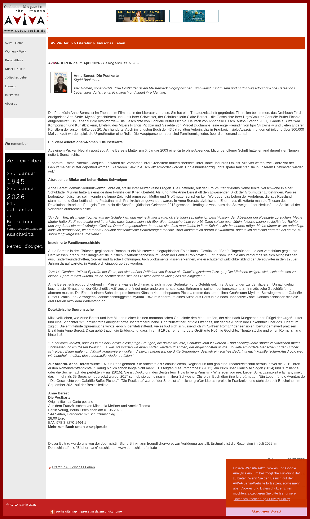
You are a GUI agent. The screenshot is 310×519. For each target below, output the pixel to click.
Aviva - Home (13, 43)
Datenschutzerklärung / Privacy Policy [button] (262, 499)
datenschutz (104, 511)
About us (10, 103)
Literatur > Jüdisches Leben (73, 467)
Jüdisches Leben (16, 77)
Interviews (11, 95)
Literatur (10, 86)
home (118, 511)
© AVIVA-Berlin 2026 (21, 504)
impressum (86, 511)
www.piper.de (96, 427)
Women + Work (15, 51)
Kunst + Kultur (14, 69)
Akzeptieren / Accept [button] (266, 511)
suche (60, 511)
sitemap (71, 511)
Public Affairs (13, 60)
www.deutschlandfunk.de (137, 448)
